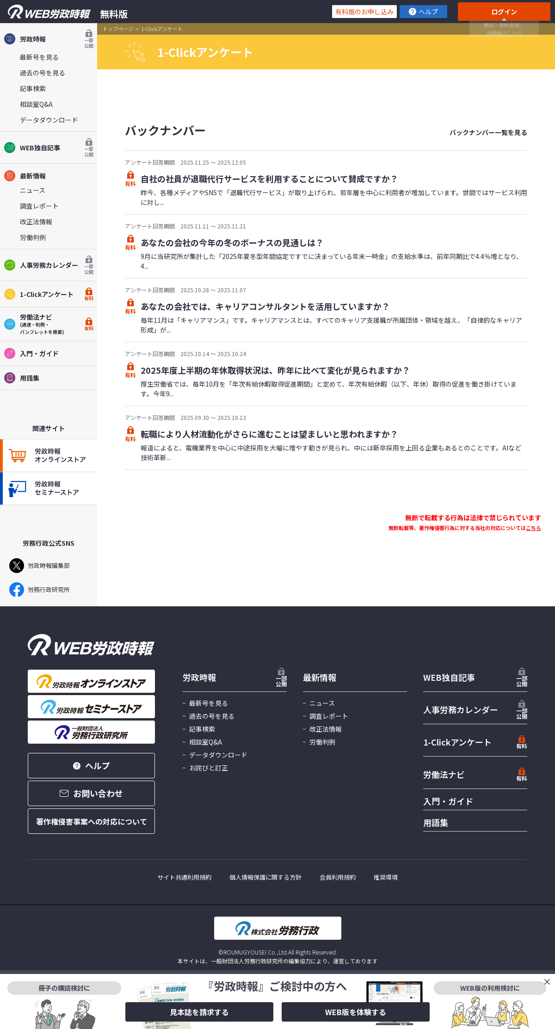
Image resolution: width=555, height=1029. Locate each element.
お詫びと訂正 (208, 767)
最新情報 (25, 176)
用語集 (21, 378)
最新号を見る (39, 57)
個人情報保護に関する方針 (265, 877)
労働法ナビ (444, 774)
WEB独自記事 (48, 147)
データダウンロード (49, 119)
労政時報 (48, 39)
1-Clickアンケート (48, 294)
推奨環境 (386, 877)
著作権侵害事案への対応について (91, 821)
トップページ (118, 28)
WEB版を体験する (355, 1011)
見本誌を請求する (199, 1011)
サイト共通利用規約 (184, 877)
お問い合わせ (91, 793)
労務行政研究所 (39, 589)
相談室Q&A (36, 104)
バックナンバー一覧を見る (488, 132)
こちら (533, 527)
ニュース (32, 190)
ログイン (504, 11)
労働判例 (33, 237)
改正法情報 (36, 221)
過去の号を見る (42, 72)
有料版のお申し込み (364, 11)
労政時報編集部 (39, 565)
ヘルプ (423, 11)
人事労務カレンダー (48, 265)
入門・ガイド (31, 353)
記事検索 (33, 88)
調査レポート (39, 205)
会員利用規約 (338, 877)
